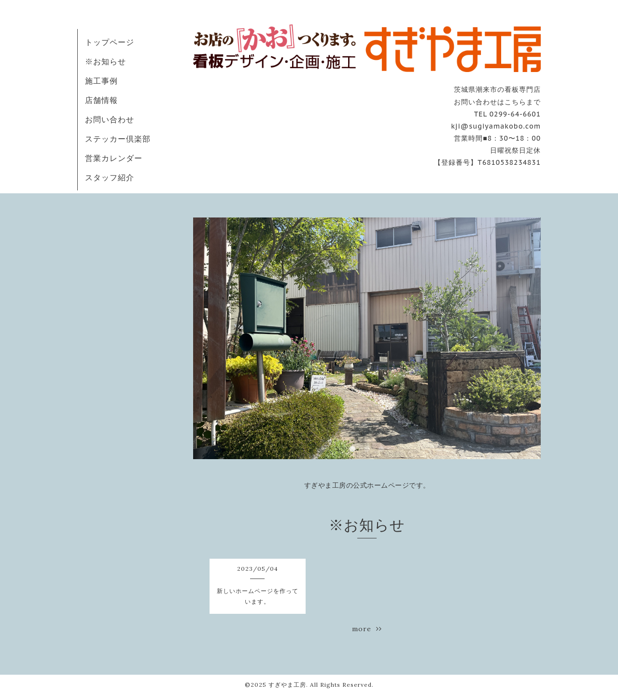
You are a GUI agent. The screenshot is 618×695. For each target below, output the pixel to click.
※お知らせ (105, 61)
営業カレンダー (113, 158)
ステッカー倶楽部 (118, 139)
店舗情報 (101, 100)
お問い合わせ (109, 119)
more (367, 628)
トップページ (109, 42)
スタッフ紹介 (109, 177)
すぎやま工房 (287, 684)
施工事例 (101, 81)
